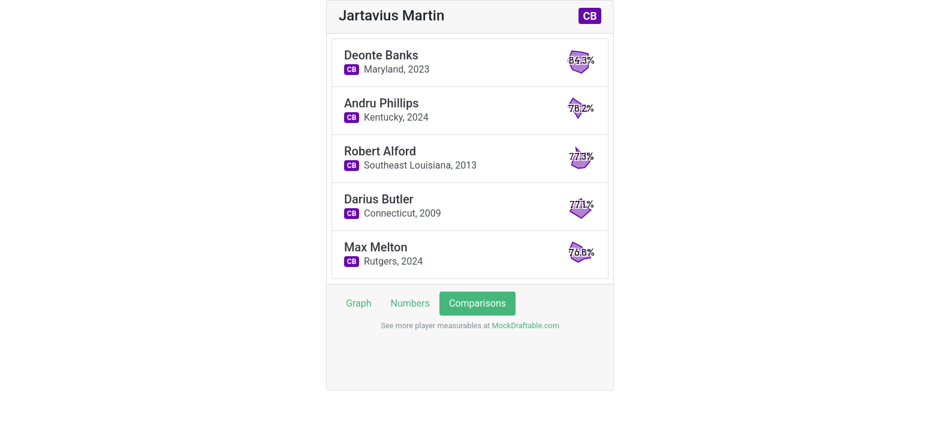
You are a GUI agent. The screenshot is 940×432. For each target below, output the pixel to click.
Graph (359, 303)
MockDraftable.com (524, 325)
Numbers (410, 303)
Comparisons (477, 303)
